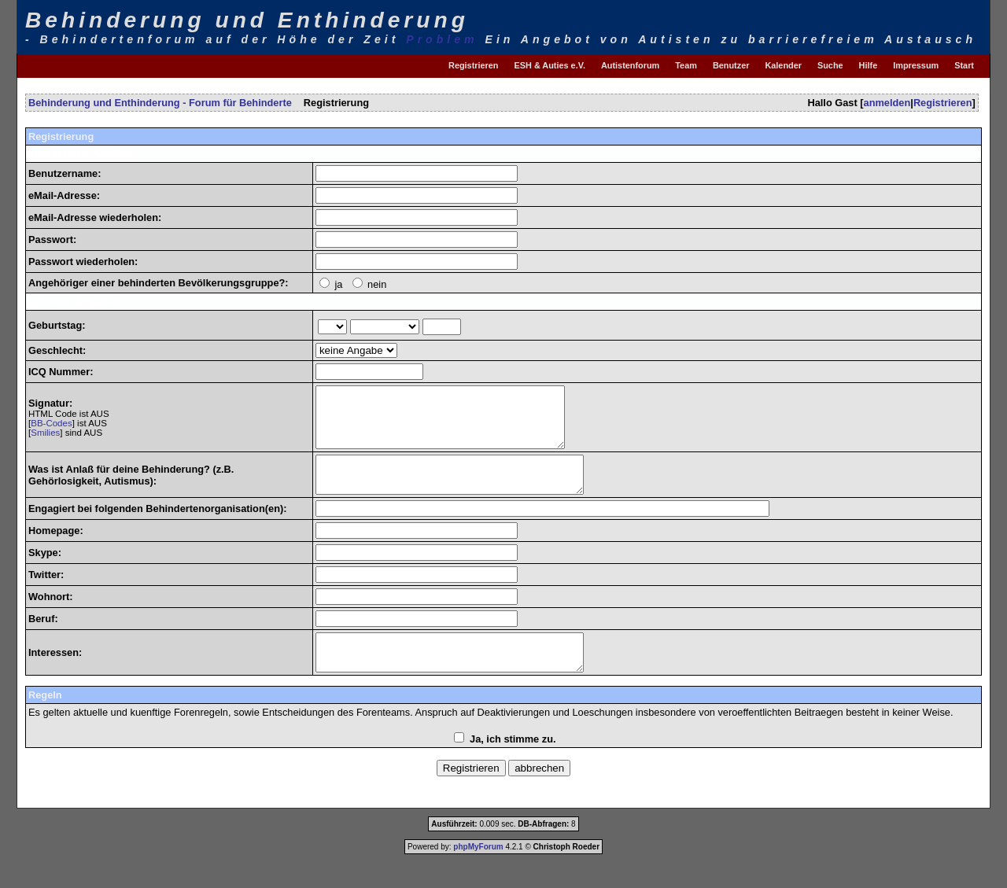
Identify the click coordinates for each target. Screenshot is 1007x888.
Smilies (45, 439)
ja (338, 284)
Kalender (783, 65)
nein (376, 284)
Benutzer (731, 65)
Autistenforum (630, 65)
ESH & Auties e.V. (550, 65)
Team (686, 65)
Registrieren (473, 65)
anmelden (887, 103)
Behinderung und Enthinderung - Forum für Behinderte (160, 103)
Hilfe (868, 65)
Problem (442, 39)
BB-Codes (51, 429)
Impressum (916, 65)
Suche (830, 65)
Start (964, 65)
